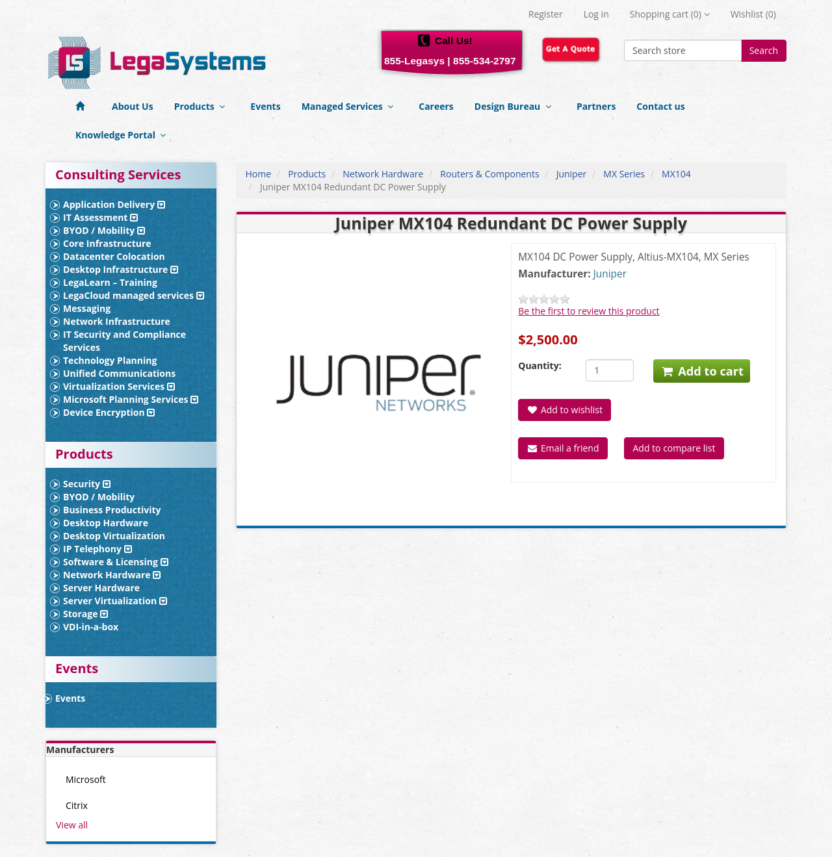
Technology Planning (110, 360)
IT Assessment (100, 217)
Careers (436, 106)
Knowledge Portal (123, 135)
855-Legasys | (417, 60)
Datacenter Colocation (114, 256)
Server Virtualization (115, 601)
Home (259, 174)
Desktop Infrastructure (120, 269)
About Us (132, 106)
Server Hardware (101, 588)
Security (86, 484)
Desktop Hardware (105, 523)
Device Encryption (109, 412)
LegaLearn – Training (110, 282)
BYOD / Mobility (104, 230)
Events (265, 106)
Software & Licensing (115, 562)
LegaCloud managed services (133, 295)
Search (763, 50)
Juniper (571, 174)
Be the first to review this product (588, 311)
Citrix (77, 805)
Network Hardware (112, 575)
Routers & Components (489, 174)
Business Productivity (112, 510)
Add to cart (702, 371)
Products (202, 106)
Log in (596, 14)
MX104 (676, 174)
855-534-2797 (484, 60)
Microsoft (86, 779)
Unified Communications (119, 373)
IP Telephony (97, 549)
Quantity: (539, 365)
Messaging (86, 308)
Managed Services (350, 106)
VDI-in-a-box (90, 626)
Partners (596, 106)
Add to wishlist (564, 409)
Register (545, 14)
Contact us (660, 106)
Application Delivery (114, 204)
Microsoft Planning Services (130, 399)
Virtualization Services (119, 386)
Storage (85, 614)
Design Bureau (515, 106)
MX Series (624, 174)
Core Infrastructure (107, 243)
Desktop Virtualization (114, 536)
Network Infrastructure (116, 321)
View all (72, 825)
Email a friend (562, 448)
